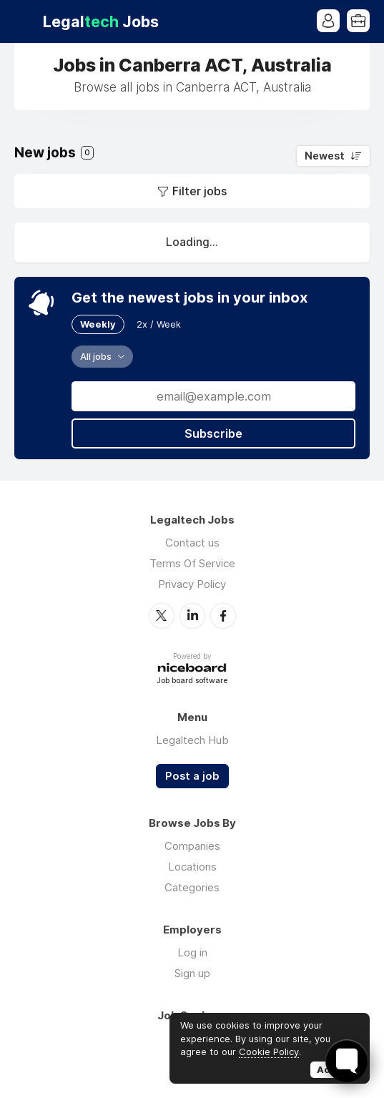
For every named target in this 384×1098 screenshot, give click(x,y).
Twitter (161, 616)
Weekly (98, 324)
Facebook (223, 616)
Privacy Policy (192, 584)
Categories (192, 887)
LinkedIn (192, 616)
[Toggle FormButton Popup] (346, 1060)
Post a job (192, 776)
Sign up (192, 973)
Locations (192, 866)
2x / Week (159, 324)
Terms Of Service (192, 563)
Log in (192, 952)
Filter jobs (199, 191)
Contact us (192, 542)
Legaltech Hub (192, 740)
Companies (192, 846)
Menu (25, 21)
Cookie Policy (269, 1051)
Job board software (192, 681)
